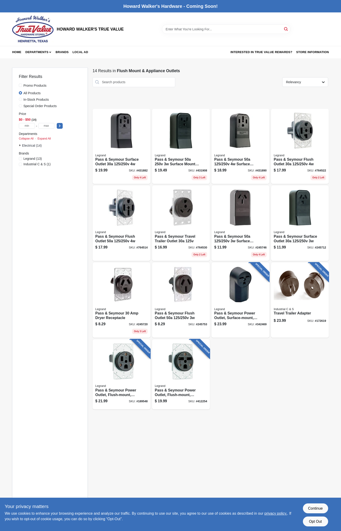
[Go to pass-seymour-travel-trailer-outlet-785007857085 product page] (181, 223)
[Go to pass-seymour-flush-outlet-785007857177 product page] (181, 300)
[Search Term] (226, 29)
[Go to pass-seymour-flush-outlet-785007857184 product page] (121, 223)
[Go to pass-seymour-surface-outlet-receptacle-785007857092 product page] (240, 146)
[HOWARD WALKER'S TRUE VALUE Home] (33, 29)
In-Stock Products (36, 99)
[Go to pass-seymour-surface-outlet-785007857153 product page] (121, 146)
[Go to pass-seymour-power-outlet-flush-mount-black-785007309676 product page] (121, 374)
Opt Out (315, 521)
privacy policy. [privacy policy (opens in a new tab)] (275, 513)
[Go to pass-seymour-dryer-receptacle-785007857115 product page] (121, 300)
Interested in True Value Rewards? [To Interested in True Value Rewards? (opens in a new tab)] (261, 52)
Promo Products (34, 85)
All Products (32, 93)
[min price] (27, 126)
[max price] (46, 126)
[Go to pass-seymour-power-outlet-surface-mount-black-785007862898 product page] (240, 300)
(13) (32, 158)
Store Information (312, 52)
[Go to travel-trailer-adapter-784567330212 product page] (300, 300)
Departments (36, 52)
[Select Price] (60, 126)
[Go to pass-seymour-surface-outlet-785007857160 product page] (300, 223)
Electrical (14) (32, 145)
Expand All (44, 138)
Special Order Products (40, 106)
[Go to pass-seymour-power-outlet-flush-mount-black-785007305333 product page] (181, 374)
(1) (37, 164)
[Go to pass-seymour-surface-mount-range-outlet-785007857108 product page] (240, 223)
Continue (315, 508)
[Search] (286, 29)
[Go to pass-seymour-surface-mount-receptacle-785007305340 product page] (181, 146)
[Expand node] (20, 145)
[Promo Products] (20, 85)
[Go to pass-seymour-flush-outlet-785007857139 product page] (300, 146)
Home (16, 52)
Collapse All (26, 138)
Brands (62, 52)
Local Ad (80, 52)
